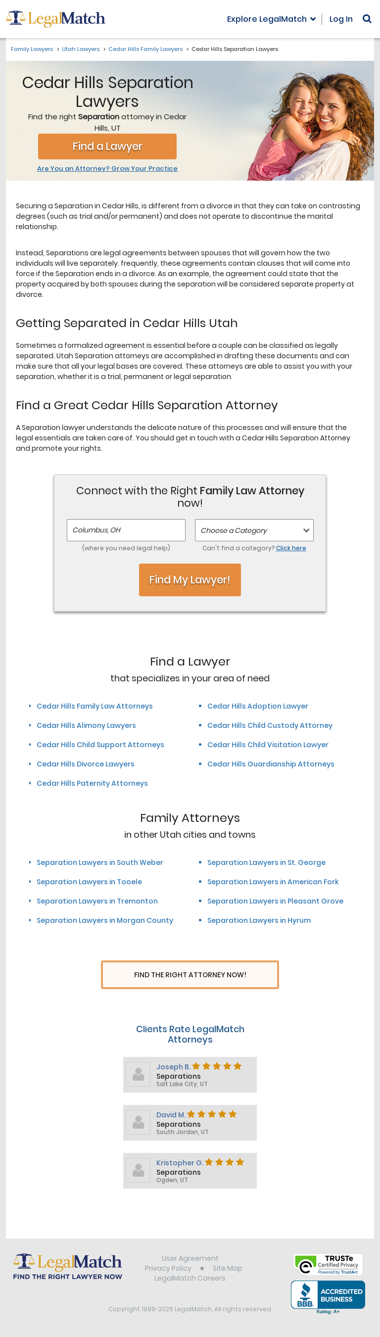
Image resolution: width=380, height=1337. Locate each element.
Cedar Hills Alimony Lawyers (86, 725)
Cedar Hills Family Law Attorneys (95, 706)
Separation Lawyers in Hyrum (259, 920)
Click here (291, 548)
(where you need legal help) (126, 548)
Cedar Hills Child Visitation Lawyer (268, 745)
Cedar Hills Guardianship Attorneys (270, 764)
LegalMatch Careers (190, 1279)
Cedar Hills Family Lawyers (145, 49)
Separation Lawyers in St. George (266, 862)
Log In (341, 19)
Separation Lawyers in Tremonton (97, 901)
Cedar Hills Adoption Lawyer (257, 706)
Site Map (227, 1269)
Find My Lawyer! (190, 580)
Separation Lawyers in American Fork (272, 882)
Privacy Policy (168, 1269)
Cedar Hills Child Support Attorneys (100, 745)
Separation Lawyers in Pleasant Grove (275, 901)
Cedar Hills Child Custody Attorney (269, 725)
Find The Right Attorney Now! (190, 975)
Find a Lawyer (107, 146)
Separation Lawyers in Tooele (89, 882)
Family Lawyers (32, 49)
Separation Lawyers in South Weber (100, 862)
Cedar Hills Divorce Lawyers (86, 764)
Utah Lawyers (80, 49)
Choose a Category (233, 530)
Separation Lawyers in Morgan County (105, 920)
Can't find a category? (254, 548)
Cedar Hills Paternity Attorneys (92, 783)
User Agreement (190, 1259)
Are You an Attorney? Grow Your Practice (107, 168)
